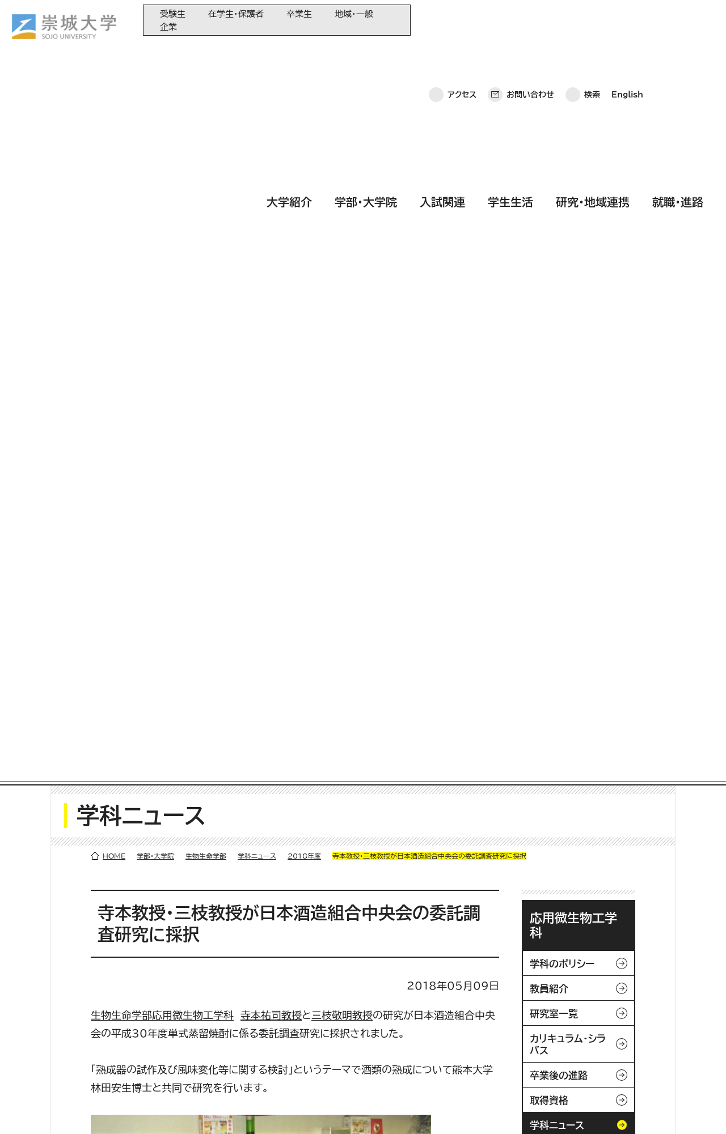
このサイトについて (189, 1109)
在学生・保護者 (236, 14)
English (627, 20)
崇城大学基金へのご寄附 (301, 1024)
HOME (114, 142)
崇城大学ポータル (80, 1033)
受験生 (172, 14)
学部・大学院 (366, 52)
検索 (592, 20)
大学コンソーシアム (292, 1043)
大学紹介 (289, 52)
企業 (168, 27)
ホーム (29, 1109)
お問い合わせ (530, 20)
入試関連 (442, 52)
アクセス (462, 20)
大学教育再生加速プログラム (308, 1005)
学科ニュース (257, 142)
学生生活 (510, 52)
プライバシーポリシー (97, 1109)
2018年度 (304, 142)
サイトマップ (265, 1109)
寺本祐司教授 (271, 302)
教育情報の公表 (287, 1061)
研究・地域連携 (593, 52)
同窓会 (272, 987)
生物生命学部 (205, 142)
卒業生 (299, 14)
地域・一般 (354, 14)
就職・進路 (677, 52)
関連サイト (277, 1080)
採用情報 (322, 1109)
